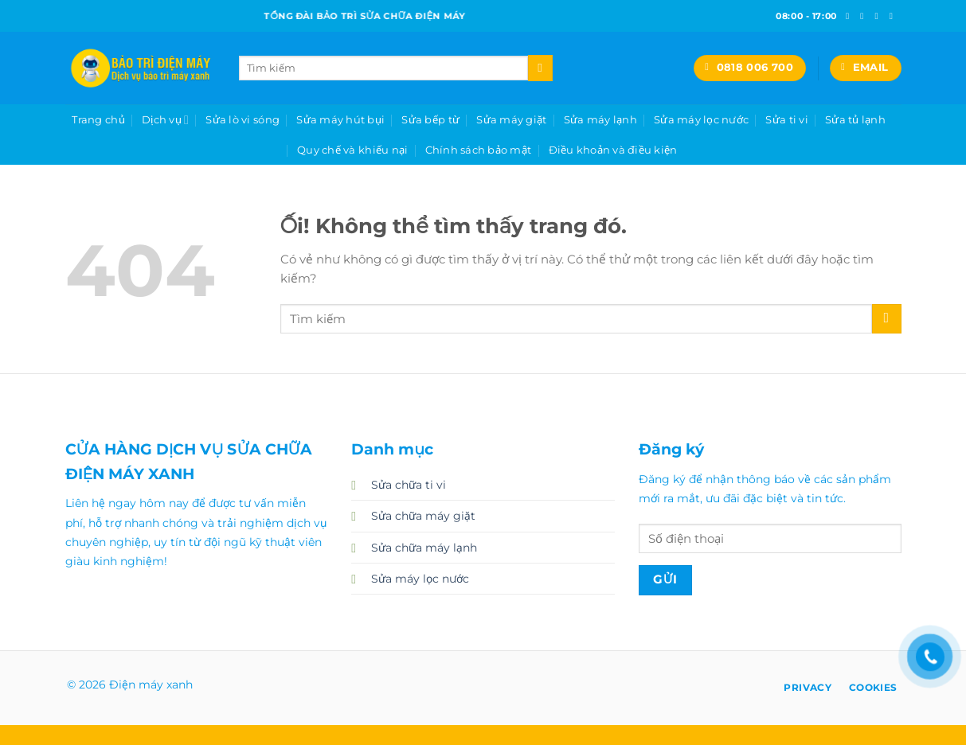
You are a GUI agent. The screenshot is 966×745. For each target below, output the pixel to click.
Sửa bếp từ (430, 119)
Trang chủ (98, 119)
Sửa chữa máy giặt (423, 515)
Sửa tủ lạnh (855, 119)
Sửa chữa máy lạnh (424, 547)
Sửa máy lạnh (600, 119)
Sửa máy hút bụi (340, 119)
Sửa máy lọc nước (701, 119)
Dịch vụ (165, 119)
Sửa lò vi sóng (242, 119)
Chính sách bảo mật (478, 149)
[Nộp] (540, 67)
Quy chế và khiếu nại (352, 149)
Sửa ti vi (786, 119)
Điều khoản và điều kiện (613, 149)
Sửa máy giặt (511, 119)
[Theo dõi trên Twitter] (878, 16)
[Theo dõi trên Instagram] (864, 16)
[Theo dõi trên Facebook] (850, 16)
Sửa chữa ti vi (408, 484)
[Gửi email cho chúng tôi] (894, 16)
